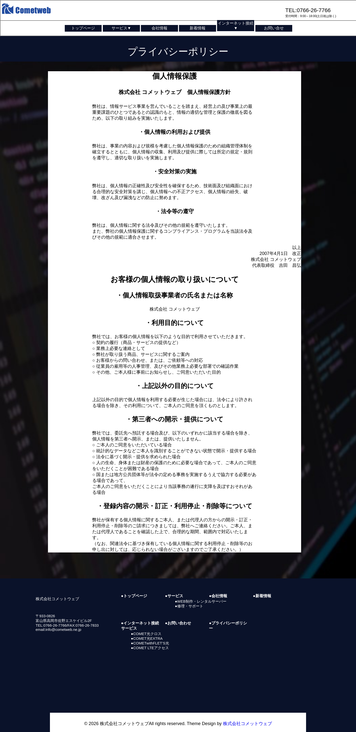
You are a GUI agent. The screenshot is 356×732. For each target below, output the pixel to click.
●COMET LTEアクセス (150, 641)
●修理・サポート (189, 599)
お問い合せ (274, 28)
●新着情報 (262, 589)
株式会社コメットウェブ (247, 716)
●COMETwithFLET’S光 (150, 636)
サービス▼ (121, 28)
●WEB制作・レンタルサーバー (200, 594)
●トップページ (134, 589)
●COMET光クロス (146, 626)
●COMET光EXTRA (147, 631)
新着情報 (197, 28)
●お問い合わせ (178, 616)
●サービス (174, 589)
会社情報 (159, 28)
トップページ (83, 28)
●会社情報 (218, 589)
